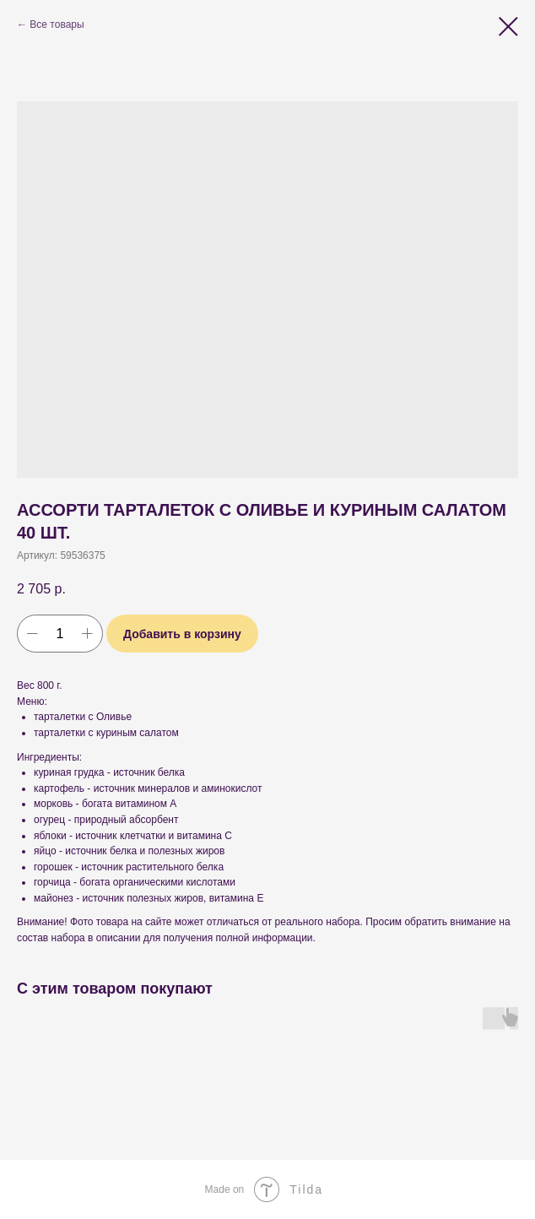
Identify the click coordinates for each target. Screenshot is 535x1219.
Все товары (57, 24)
